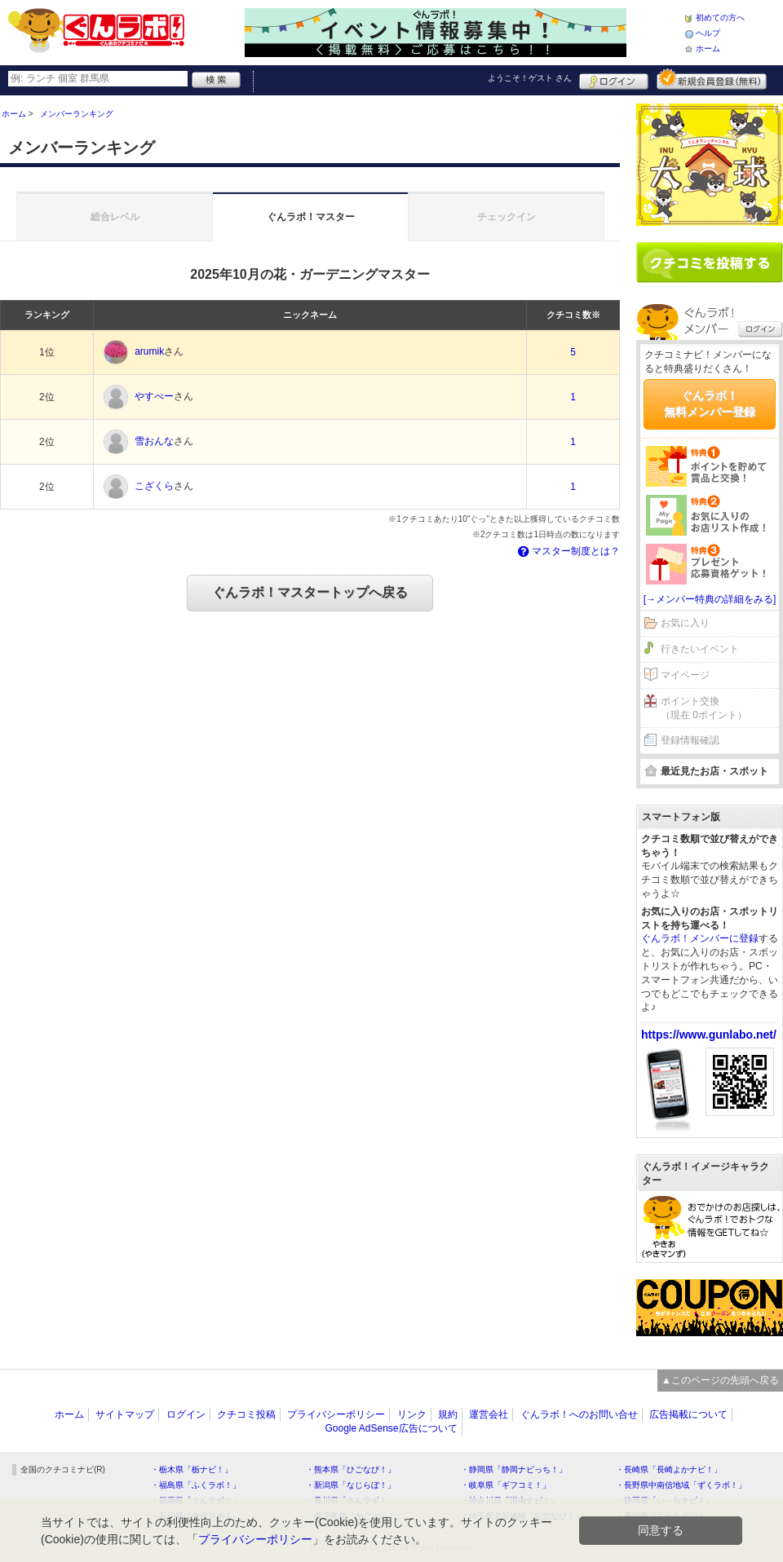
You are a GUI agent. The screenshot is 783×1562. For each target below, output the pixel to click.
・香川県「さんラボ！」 (351, 1500)
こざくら (154, 486)
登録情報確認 (690, 740)
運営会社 (488, 1414)
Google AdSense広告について (391, 1428)
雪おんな (154, 442)
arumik (149, 352)
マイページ (685, 675)
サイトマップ (124, 1414)
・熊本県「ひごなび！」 (351, 1469)
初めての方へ (720, 17)
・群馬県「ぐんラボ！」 (196, 1500)
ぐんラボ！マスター (311, 217)
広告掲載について (688, 1414)
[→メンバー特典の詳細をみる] (710, 599)
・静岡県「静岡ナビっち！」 (514, 1469)
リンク (412, 1414)
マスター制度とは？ (567, 551)
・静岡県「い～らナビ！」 (665, 1500)
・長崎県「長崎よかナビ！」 (669, 1469)
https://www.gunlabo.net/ (708, 1034)
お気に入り (685, 623)
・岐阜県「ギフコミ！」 (506, 1484)
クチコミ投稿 (246, 1414)
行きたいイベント (700, 649)
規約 (448, 1414)
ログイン (613, 79)
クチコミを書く (709, 262)
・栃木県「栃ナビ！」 (191, 1469)
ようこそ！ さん (530, 77)
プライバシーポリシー (336, 1414)
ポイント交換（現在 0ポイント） (704, 708)
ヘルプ (708, 33)
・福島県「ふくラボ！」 (196, 1484)
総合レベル (115, 217)
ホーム (708, 48)
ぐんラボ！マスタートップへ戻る (310, 592)
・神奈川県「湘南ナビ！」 (510, 1500)
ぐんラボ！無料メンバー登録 (709, 403)
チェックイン (506, 217)
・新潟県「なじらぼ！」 (351, 1484)
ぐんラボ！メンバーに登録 (700, 938)
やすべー (154, 397)
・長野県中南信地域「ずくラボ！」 (681, 1484)
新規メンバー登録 (712, 79)
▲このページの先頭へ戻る (720, 1380)
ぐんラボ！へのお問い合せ (579, 1414)
